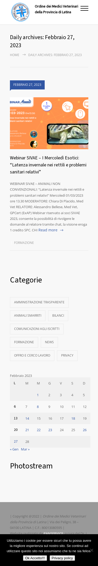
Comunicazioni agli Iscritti (36, 329)
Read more (47, 229)
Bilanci (58, 315)
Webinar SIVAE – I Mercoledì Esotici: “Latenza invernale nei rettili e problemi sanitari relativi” (48, 165)
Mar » (25, 449)
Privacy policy (62, 558)
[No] (91, 550)
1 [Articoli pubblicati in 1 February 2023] (38, 395)
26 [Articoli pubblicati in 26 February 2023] (85, 429)
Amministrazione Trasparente (39, 302)
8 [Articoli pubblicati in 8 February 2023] (38, 406)
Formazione (24, 242)
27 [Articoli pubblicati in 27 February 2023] (16, 441)
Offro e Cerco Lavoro (32, 355)
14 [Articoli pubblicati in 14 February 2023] (27, 418)
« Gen (14, 449)
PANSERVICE (53, 533)
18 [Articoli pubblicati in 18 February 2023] (73, 418)
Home (14, 55)
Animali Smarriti (27, 315)
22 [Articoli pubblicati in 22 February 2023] (39, 429)
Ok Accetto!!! (35, 558)
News (49, 342)
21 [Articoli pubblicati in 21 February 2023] (27, 429)
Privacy (67, 355)
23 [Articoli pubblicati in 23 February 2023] (50, 429)
